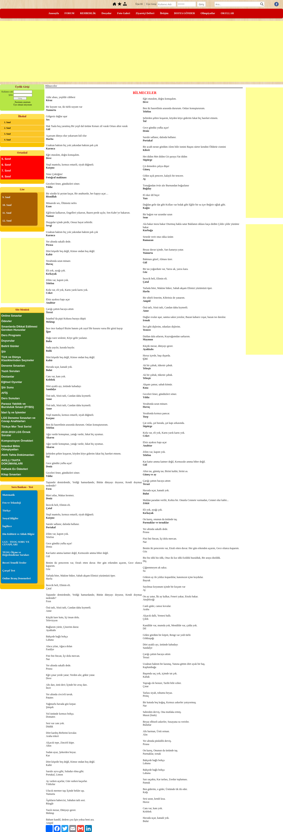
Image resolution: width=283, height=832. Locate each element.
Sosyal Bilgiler (10, 518)
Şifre (11, 95)
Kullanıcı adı (7, 91)
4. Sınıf (7, 140)
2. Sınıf (7, 128)
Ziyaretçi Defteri (145, 13)
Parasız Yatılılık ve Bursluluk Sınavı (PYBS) (17, 405)
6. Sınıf (6, 164)
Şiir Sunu (7, 387)
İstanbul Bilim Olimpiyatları (10, 447)
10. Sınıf (7, 205)
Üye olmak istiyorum (22, 105)
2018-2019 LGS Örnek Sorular (15, 433)
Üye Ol (139, 4)
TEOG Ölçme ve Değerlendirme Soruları (15, 553)
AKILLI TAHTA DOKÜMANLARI (12, 462)
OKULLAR (227, 13)
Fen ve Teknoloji (11, 502)
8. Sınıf (6, 176)
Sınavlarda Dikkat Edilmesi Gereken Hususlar (19, 328)
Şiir (3, 351)
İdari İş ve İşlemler (13, 412)
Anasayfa (53, 13)
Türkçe (6, 510)
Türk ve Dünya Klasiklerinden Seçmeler (17, 358)
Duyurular (8, 340)
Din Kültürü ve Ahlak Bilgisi (18, 534)
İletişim (164, 13)
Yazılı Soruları (10, 371)
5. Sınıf (6, 158)
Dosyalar (106, 13)
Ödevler (6, 321)
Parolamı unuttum (22, 102)
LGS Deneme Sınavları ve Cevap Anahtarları (18, 419)
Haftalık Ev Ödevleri (14, 469)
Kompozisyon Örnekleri (17, 440)
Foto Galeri (123, 13)
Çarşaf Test (8, 570)
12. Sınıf (7, 220)
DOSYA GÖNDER (184, 13)
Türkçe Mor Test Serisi (16, 426)
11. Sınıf (6, 212)
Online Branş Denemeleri (16, 578)
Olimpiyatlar (207, 13)
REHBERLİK (88, 13)
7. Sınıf (6, 170)
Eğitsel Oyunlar (11, 382)
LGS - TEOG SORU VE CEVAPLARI (15, 543)
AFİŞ (4, 392)
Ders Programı (11, 335)
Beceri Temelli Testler (14, 562)
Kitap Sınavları (11, 474)
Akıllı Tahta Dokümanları (17, 454)
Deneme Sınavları (13, 365)
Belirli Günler (10, 346)
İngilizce (7, 526)
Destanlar (7, 376)
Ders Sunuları (10, 398)
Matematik (8, 494)
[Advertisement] (141, 51)
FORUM (69, 13)
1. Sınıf (7, 122)
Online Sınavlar (11, 315)
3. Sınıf (7, 134)
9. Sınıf (6, 197)
